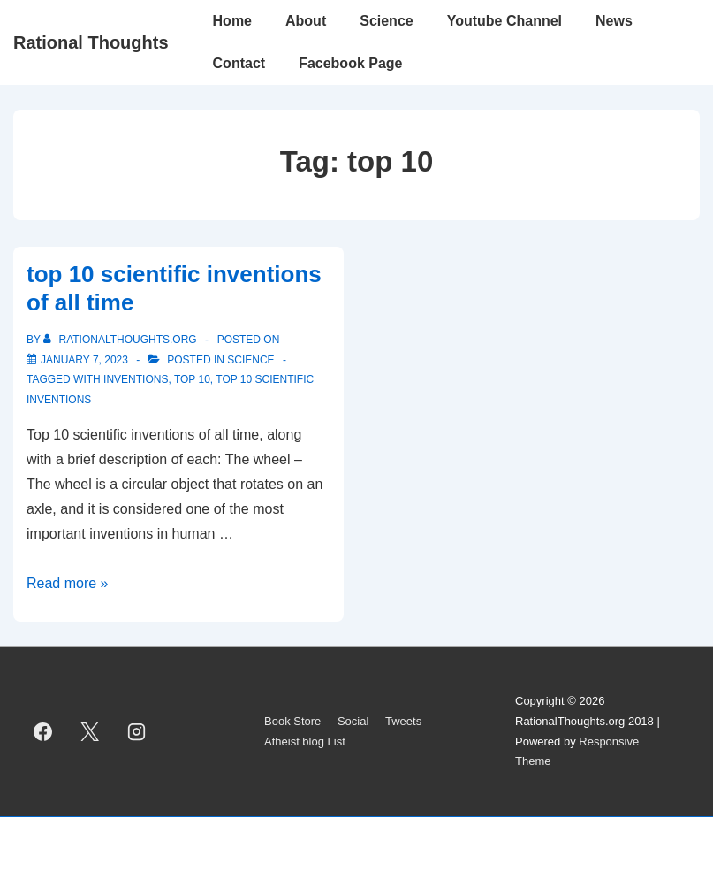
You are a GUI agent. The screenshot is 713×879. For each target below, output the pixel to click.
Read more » (68, 583)
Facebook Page (350, 63)
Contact (239, 63)
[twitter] (90, 732)
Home (232, 20)
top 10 (192, 379)
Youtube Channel (504, 20)
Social (353, 721)
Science (386, 20)
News (614, 20)
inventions (135, 379)
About (305, 20)
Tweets (403, 721)
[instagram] (137, 732)
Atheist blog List (304, 741)
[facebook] (43, 732)
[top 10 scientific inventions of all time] (84, 360)
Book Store (292, 721)
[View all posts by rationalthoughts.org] (121, 339)
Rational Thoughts (91, 42)
